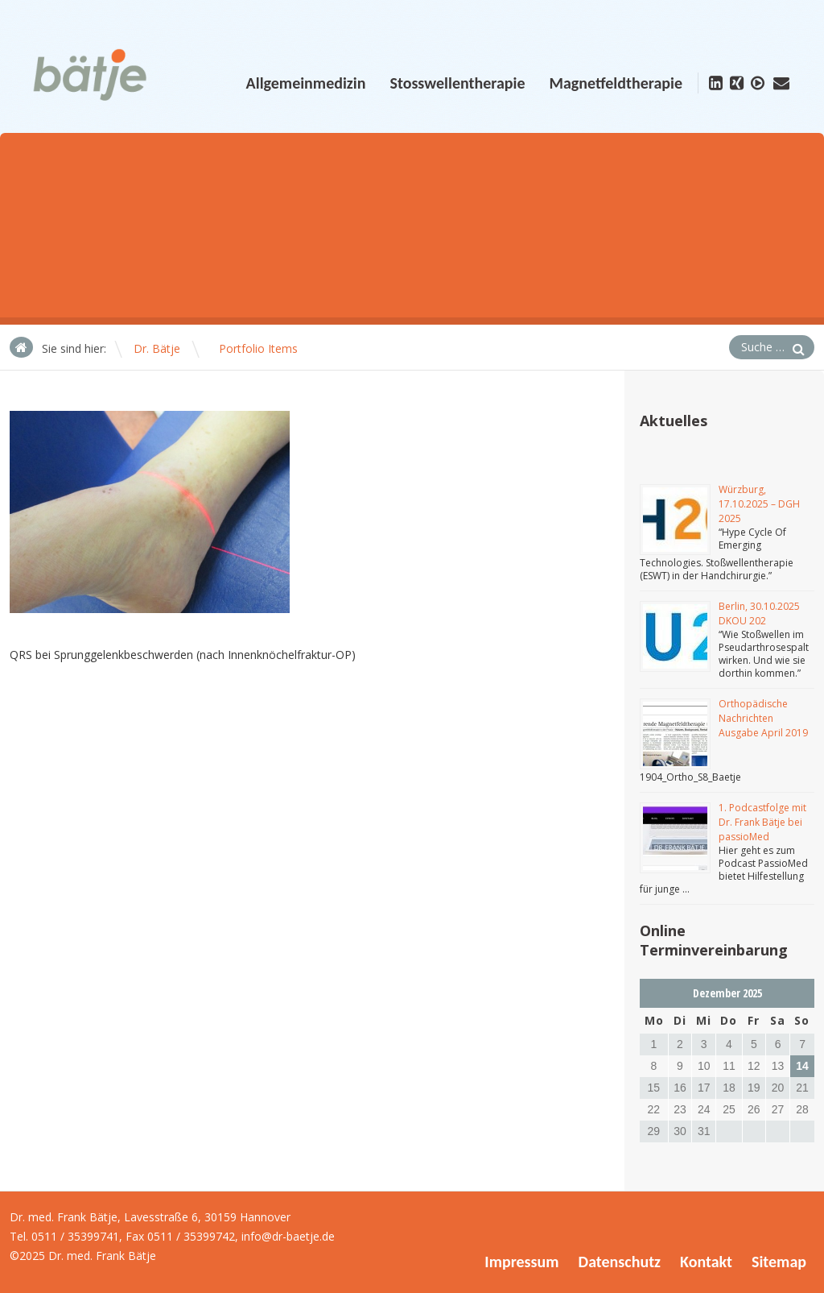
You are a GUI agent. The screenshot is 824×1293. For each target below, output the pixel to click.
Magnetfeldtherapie (615, 83)
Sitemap (779, 1261)
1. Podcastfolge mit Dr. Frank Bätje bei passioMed (762, 822)
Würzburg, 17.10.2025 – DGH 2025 (759, 504)
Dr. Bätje (157, 348)
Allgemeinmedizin (306, 83)
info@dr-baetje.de (288, 1236)
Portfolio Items (258, 348)
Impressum (521, 1261)
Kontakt (706, 1261)
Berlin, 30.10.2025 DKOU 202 (759, 613)
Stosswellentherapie (457, 83)
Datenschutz (620, 1261)
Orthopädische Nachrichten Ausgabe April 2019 (763, 718)
